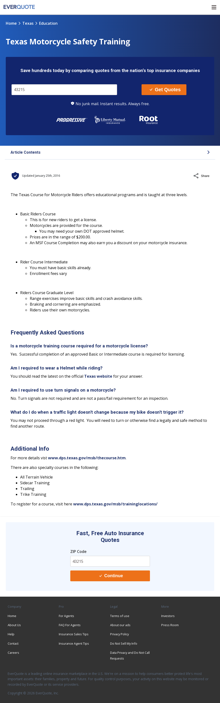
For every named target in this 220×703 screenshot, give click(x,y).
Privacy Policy (119, 634)
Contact (13, 643)
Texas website (98, 376)
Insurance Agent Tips (74, 643)
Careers (13, 652)
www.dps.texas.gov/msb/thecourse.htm (87, 458)
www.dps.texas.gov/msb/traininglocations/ (115, 504)
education (48, 23)
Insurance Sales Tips (74, 634)
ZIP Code (78, 551)
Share (201, 176)
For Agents (66, 616)
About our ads (120, 625)
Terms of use (119, 616)
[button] (110, 153)
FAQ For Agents (70, 625)
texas (28, 23)
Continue (111, 575)
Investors (168, 616)
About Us (14, 625)
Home (11, 23)
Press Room (170, 625)
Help (11, 634)
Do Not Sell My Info (123, 643)
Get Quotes (165, 89)
